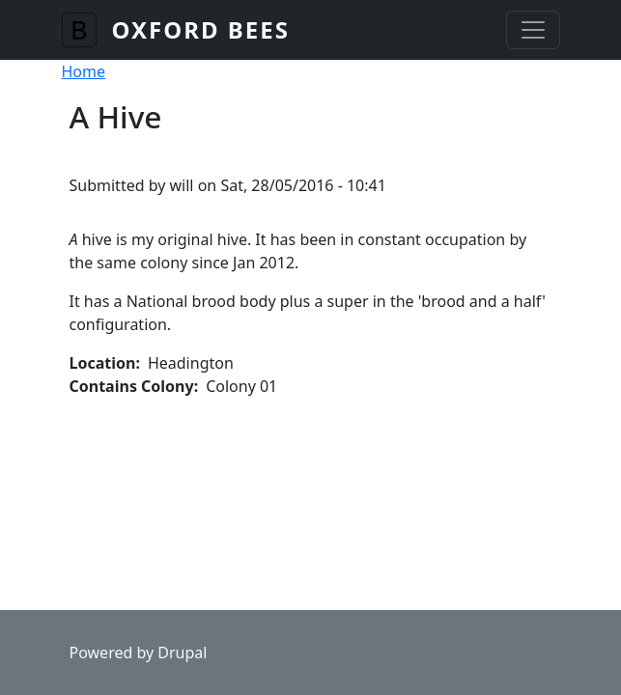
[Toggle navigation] (533, 30)
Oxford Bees (201, 29)
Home (84, 71)
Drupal (182, 652)
